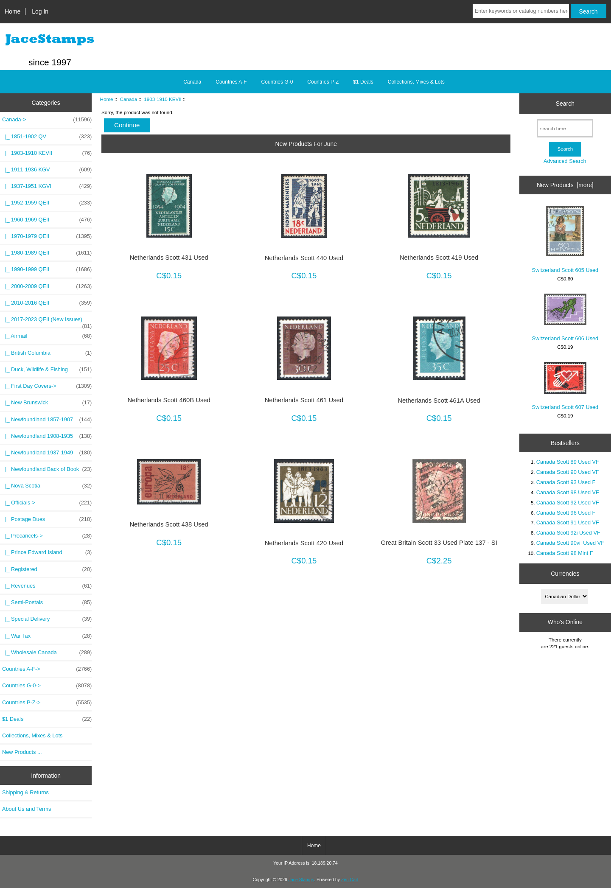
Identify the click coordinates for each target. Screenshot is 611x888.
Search (565, 103)
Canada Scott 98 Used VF (567, 492)
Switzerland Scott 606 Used (565, 318)
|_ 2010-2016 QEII (47, 303)
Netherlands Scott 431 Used (168, 257)
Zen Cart (350, 879)
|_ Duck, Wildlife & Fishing (47, 369)
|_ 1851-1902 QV (47, 136)
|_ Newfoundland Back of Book (47, 469)
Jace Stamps (301, 879)
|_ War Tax (47, 636)
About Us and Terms (26, 809)
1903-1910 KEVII (162, 99)
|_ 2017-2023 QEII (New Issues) (47, 321)
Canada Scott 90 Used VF (567, 472)
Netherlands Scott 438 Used (168, 524)
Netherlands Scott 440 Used (304, 258)
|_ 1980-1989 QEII (47, 252)
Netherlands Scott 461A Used (439, 400)
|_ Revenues (47, 586)
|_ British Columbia (47, 353)
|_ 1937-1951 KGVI (47, 186)
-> (47, 119)
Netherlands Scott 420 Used (304, 543)
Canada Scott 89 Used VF (567, 462)
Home (12, 11)
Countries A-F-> (47, 669)
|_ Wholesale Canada (47, 652)
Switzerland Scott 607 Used (565, 386)
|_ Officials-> (47, 502)
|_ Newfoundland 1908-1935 (47, 436)
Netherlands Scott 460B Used (168, 400)
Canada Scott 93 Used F (566, 482)
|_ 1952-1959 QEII (47, 202)
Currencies (565, 573)
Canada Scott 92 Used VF (567, 502)
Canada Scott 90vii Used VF (570, 543)
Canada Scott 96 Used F (566, 513)
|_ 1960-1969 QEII (47, 219)
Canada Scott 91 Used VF (567, 522)
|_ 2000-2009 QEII (47, 286)
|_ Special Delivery (47, 619)
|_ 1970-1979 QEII (47, 236)
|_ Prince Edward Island (47, 552)
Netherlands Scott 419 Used (439, 257)
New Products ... (22, 752)
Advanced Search (565, 161)
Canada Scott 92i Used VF (568, 532)
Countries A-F (231, 82)
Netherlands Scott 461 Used (304, 400)
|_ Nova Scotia (47, 485)
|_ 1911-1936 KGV (47, 169)
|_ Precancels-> (47, 535)
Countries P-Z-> (47, 702)
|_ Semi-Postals (47, 602)
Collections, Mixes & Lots (416, 82)
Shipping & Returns (25, 792)
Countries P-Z (323, 82)
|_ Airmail (47, 336)
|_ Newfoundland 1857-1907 (47, 419)
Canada (128, 99)
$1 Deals (363, 82)
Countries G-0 (277, 82)
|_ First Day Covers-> (47, 386)
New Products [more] (565, 185)
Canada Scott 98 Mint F (564, 553)
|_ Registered (47, 569)
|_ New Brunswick (47, 402)
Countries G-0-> (47, 685)
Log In (40, 11)
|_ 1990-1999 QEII (47, 269)
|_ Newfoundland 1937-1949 (47, 452)
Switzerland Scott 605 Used (565, 239)
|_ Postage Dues (47, 519)
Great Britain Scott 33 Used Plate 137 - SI (439, 542)
